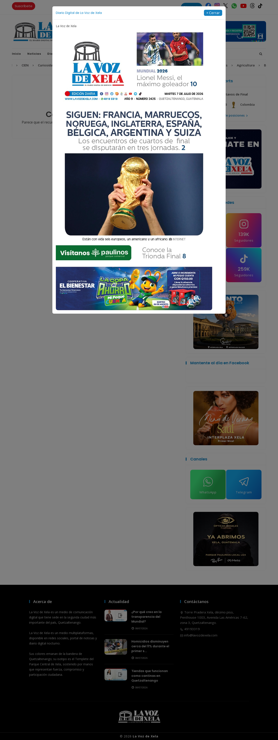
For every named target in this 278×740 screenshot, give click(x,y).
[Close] (213, 13)
